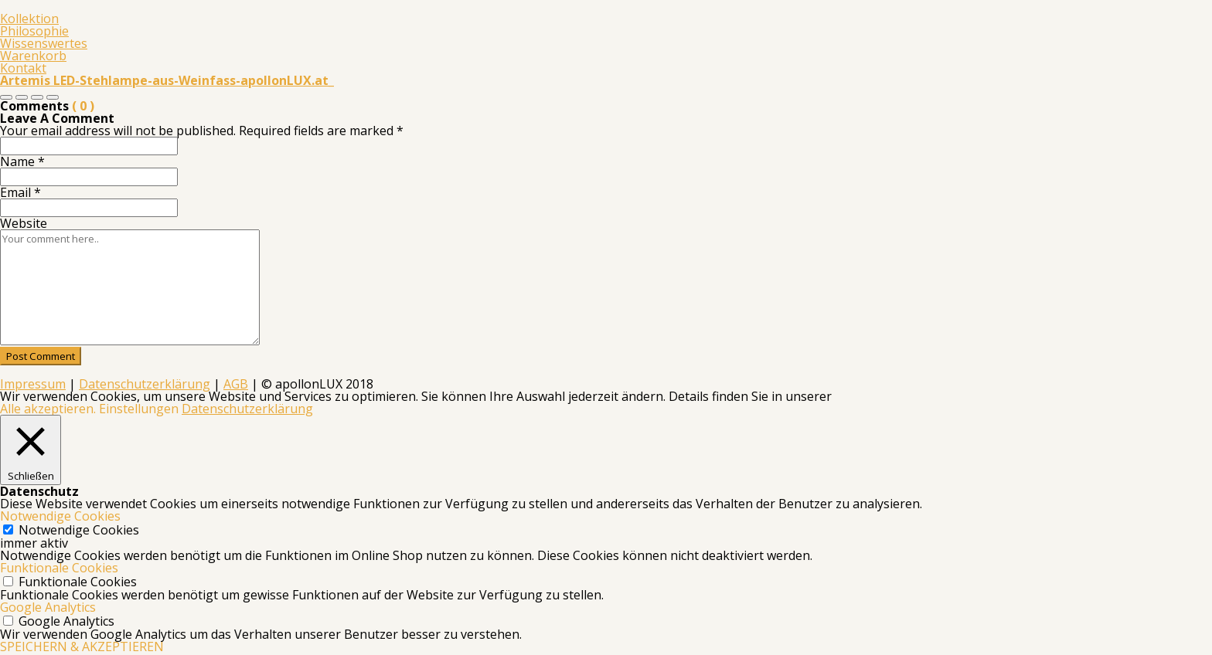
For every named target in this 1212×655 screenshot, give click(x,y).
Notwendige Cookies (79, 529)
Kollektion (29, 18)
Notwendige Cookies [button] (60, 515)
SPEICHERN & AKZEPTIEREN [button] (82, 646)
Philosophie (34, 30)
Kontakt (23, 67)
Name (22, 161)
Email (20, 192)
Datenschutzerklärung (144, 383)
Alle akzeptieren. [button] (48, 408)
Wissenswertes (43, 43)
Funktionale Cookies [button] (59, 567)
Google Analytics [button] (48, 607)
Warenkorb (33, 55)
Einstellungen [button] (139, 408)
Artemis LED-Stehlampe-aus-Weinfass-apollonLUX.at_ (167, 80)
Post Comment (40, 356)
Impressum (33, 383)
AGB (235, 383)
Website (23, 223)
